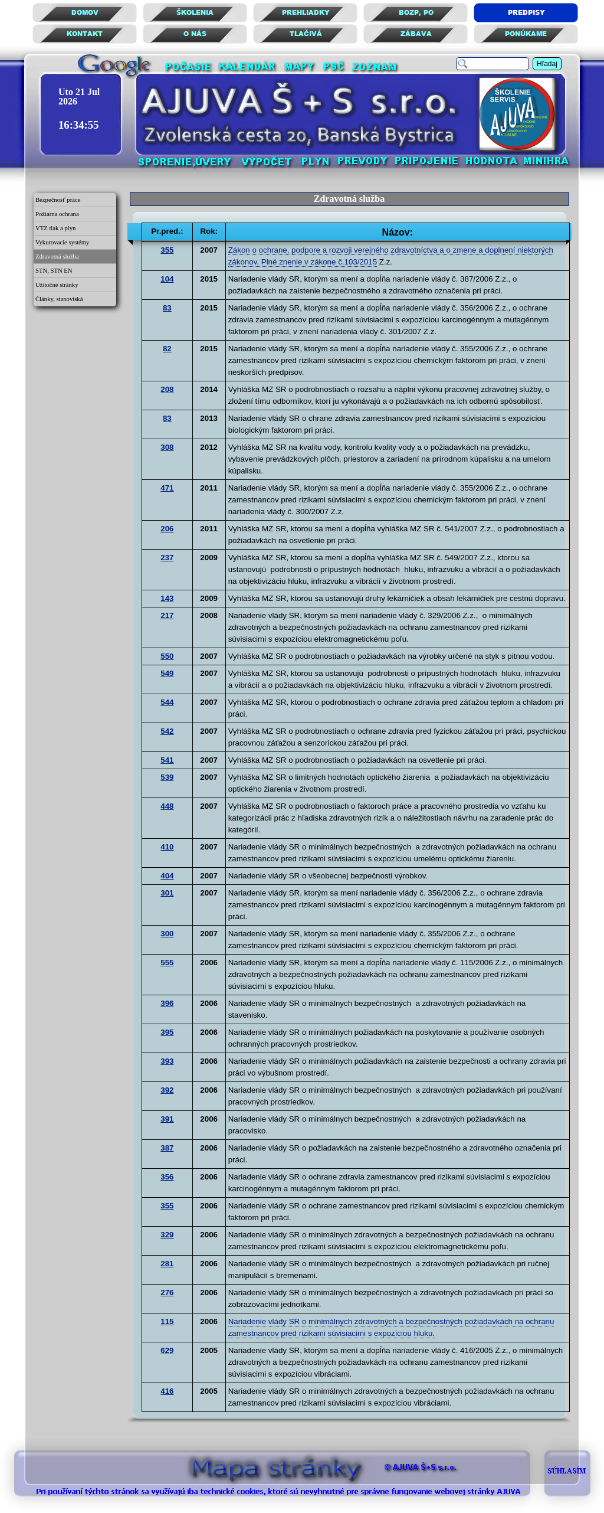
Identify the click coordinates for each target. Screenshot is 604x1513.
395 (166, 1032)
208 (166, 389)
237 (166, 557)
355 (166, 250)
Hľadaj (547, 64)
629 (166, 1350)
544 (166, 702)
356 (166, 1176)
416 (166, 1391)
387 (166, 1147)
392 (166, 1090)
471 (166, 487)
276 (166, 1292)
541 (166, 760)
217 (166, 615)
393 (166, 1061)
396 (166, 1003)
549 (166, 673)
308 (166, 447)
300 (166, 933)
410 (166, 846)
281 (166, 1263)
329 (166, 1234)
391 (166, 1119)
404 (166, 875)
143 (166, 598)
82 (167, 348)
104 (166, 279)
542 (166, 731)
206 (166, 528)
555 (166, 962)
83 (167, 307)
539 (166, 777)
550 (166, 656)
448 (166, 806)
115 (166, 1321)
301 (166, 892)
